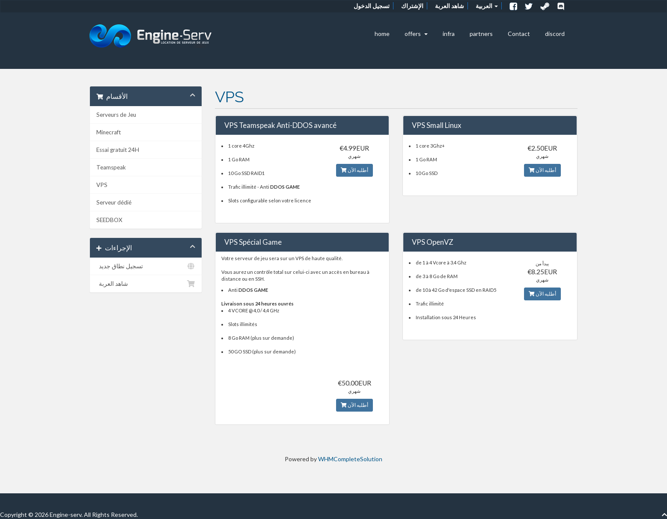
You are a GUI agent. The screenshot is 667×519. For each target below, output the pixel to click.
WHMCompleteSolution (350, 459)
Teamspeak (111, 167)
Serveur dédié (113, 202)
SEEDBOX (109, 219)
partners (481, 33)
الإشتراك (412, 5)
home (382, 33)
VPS (101, 184)
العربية (487, 5)
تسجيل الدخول (372, 5)
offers (416, 33)
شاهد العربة (449, 5)
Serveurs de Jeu (116, 114)
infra (449, 33)
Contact (519, 33)
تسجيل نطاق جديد (145, 266)
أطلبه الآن (354, 170)
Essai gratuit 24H (117, 149)
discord (555, 33)
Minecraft (108, 132)
